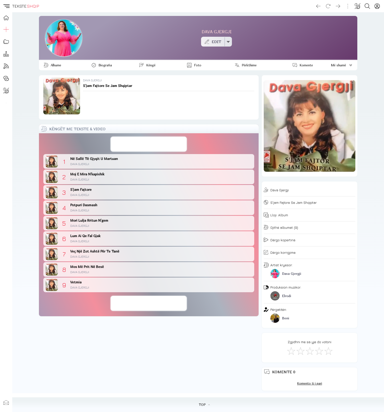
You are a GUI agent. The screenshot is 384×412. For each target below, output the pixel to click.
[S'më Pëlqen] (291, 351)
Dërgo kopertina (282, 240)
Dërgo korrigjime (283, 252)
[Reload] (328, 6)
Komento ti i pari (309, 383)
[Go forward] (338, 6)
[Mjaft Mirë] (319, 351)
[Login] (377, 6)
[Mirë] (309, 351)
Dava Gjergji (279, 190)
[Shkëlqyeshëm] (328, 351)
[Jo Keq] (300, 351)
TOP (204, 405)
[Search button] (367, 6)
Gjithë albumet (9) (284, 227)
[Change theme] (357, 6)
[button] (6, 6)
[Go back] (318, 6)
